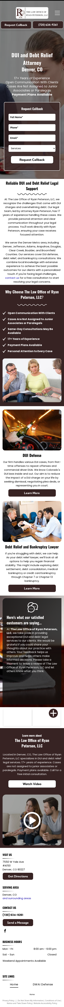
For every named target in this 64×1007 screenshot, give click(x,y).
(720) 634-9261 (13, 915)
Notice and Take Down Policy (19, 1003)
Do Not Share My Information (31, 1000)
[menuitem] (14, 984)
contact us (12, 278)
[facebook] (5, 931)
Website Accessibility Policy (45, 1003)
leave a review (32, 664)
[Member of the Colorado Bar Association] (17, 717)
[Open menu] (57, 13)
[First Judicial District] (46, 717)
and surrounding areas (17, 898)
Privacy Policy (8, 1000)
